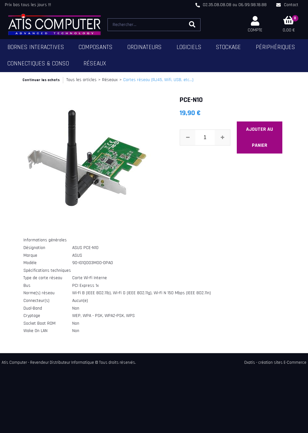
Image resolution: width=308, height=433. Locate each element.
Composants (96, 47)
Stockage (228, 47)
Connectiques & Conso (38, 64)
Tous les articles (81, 80)
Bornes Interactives (35, 47)
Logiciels (188, 47)
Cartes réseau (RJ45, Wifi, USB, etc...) (158, 80)
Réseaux (94, 64)
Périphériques (275, 47)
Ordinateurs (144, 47)
